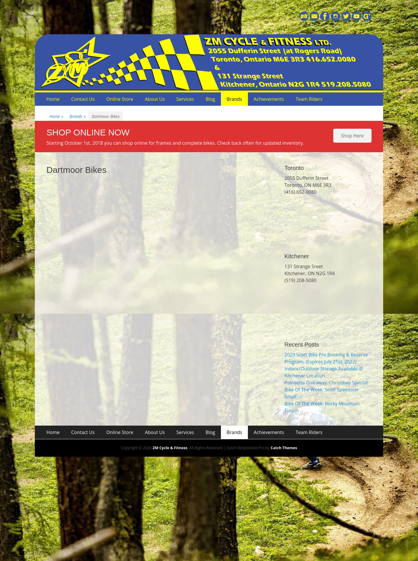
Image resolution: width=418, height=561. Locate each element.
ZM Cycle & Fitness (170, 447)
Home (53, 99)
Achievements (269, 99)
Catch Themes (284, 447)
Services (185, 99)
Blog (210, 99)
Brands (234, 99)
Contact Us (83, 99)
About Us (155, 99)
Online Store (119, 99)
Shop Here (352, 135)
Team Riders (309, 99)
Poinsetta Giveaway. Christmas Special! (326, 382)
